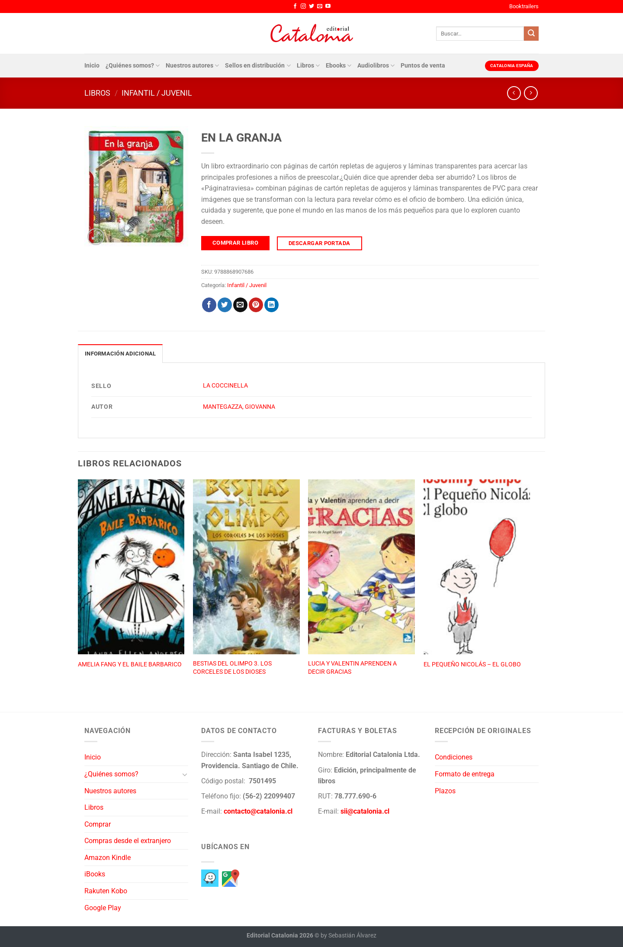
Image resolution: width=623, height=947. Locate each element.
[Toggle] (184, 774)
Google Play (102, 908)
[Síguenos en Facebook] (295, 6)
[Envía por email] (240, 304)
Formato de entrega (465, 774)
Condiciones (453, 757)
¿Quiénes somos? (133, 65)
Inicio (92, 65)
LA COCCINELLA (225, 385)
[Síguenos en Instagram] (303, 6)
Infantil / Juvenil (157, 92)
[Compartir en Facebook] (209, 304)
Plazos (445, 791)
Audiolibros (376, 65)
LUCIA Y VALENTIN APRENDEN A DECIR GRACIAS (352, 668)
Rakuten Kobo (105, 891)
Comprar (97, 824)
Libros (308, 65)
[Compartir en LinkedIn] (271, 304)
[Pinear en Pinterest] (256, 304)
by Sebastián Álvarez (348, 935)
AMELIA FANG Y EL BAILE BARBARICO (130, 664)
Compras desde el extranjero (127, 841)
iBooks (94, 874)
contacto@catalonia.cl (258, 811)
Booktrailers (524, 6)
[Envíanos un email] (319, 6)
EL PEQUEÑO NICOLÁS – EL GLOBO (472, 664)
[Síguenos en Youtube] (328, 6)
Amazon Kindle (107, 857)
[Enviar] (531, 33)
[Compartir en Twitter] (225, 304)
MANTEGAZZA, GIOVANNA (239, 406)
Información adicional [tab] (120, 353)
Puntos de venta (423, 65)
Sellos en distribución (257, 65)
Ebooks (338, 65)
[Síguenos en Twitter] (311, 6)
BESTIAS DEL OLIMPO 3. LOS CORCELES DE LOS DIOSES (232, 668)
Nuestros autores (192, 65)
